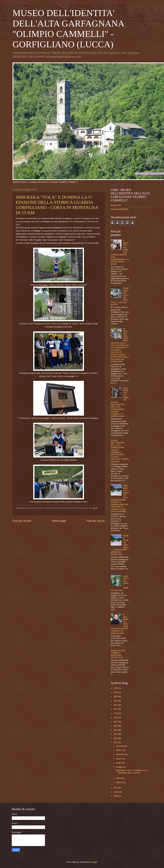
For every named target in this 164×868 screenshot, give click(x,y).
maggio (119, 767)
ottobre (119, 750)
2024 (116, 692)
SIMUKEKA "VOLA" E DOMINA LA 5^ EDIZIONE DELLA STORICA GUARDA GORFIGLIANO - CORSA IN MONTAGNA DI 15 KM (57, 205)
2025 (116, 688)
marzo (119, 778)
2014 (116, 734)
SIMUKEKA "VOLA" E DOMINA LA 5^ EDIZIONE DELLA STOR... (132, 771)
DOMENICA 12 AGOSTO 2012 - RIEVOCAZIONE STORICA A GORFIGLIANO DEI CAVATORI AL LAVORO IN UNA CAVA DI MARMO (120, 499)
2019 (116, 713)
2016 (116, 726)
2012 (116, 742)
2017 (116, 721)
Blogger (94, 862)
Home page (59, 520)
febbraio (120, 782)
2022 (116, 701)
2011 (116, 788)
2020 (116, 709)
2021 (116, 705)
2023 (116, 696)
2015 (116, 730)
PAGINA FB (116, 205)
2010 (116, 792)
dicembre (120, 746)
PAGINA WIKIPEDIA (119, 209)
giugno (119, 763)
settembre (120, 754)
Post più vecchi (95, 520)
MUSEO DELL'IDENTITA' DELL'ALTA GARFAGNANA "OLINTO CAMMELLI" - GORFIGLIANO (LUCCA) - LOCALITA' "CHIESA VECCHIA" (120, 451)
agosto (119, 758)
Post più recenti (22, 520)
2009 (116, 796)
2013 (116, 738)
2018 (116, 717)
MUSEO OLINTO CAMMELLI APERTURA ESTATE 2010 (118, 654)
